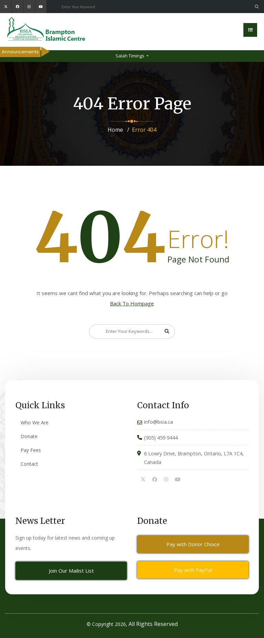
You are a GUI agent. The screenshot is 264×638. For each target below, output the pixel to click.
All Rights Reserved (153, 624)
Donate (29, 436)
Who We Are (34, 422)
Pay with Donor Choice (193, 544)
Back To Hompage (132, 303)
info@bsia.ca (158, 422)
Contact (29, 464)
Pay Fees (31, 450)
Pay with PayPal (193, 569)
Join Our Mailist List (71, 570)
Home (115, 129)
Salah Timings (130, 56)
